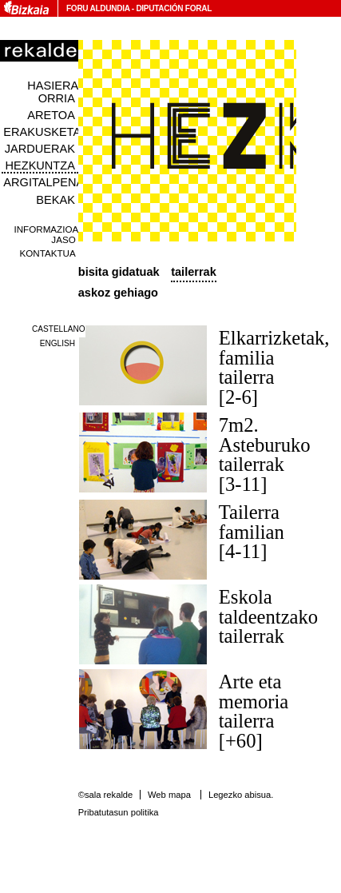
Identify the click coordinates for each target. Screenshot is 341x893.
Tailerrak (193, 271)
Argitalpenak (47, 182)
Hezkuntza (40, 165)
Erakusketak (45, 132)
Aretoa (51, 115)
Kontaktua (48, 253)
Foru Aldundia (97, 8)
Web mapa (169, 794)
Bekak (55, 199)
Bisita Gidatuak (119, 271)
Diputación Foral (174, 8)
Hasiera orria (52, 92)
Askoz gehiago (118, 292)
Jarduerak (40, 148)
